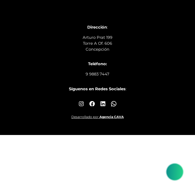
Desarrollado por (97, 117)
